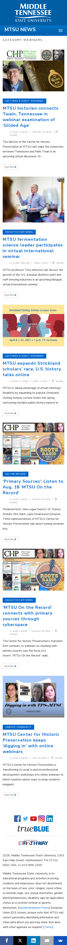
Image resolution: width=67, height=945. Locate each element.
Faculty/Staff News (19, 232)
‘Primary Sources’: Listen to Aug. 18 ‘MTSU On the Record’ (33, 487)
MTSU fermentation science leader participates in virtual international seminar (33, 247)
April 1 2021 (40, 381)
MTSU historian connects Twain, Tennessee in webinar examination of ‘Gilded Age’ (31, 116)
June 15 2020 (39, 758)
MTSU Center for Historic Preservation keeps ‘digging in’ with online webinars (31, 742)
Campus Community (18, 727)
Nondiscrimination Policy (34, 908)
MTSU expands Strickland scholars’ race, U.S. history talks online (32, 369)
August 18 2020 (41, 631)
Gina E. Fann (20, 381)
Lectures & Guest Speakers (24, 101)
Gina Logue (20, 132)
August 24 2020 (41, 499)
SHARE (58, 263)
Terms (48, 927)
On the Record (15, 474)
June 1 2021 (41, 263)
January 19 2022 (41, 132)
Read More (9, 167)
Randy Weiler (21, 263)
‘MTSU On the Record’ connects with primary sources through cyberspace (28, 616)
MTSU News (20, 29)
